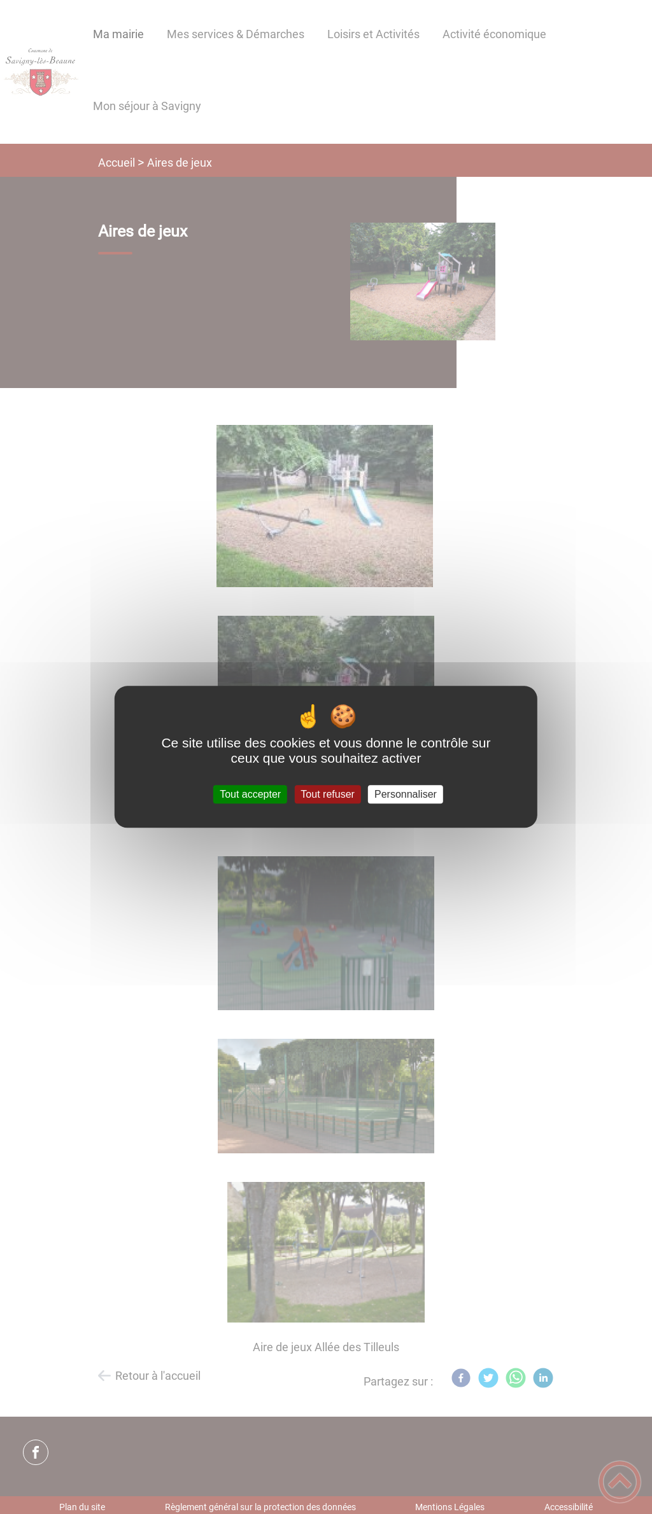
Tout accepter (250, 794)
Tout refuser (327, 794)
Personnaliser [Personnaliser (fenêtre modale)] (405, 794)
